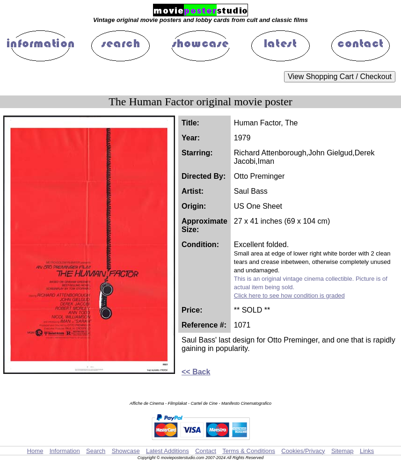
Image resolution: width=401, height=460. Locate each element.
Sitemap (342, 450)
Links (367, 450)
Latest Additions (167, 450)
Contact (205, 450)
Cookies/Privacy (303, 450)
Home (35, 450)
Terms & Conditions (248, 450)
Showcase (126, 450)
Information (65, 450)
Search (95, 450)
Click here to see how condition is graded (289, 295)
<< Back (196, 372)
